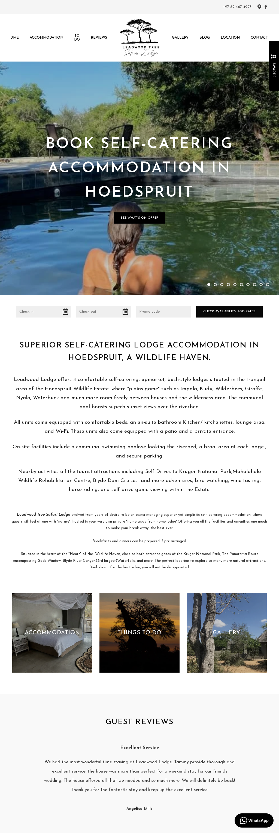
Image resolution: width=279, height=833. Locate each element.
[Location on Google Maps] (259, 6)
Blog (204, 37)
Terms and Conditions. (178, 824)
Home (13, 37)
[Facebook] (266, 7)
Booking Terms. (207, 824)
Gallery (180, 37)
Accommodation (46, 37)
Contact (259, 37)
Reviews (99, 37)
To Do (77, 37)
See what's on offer (139, 174)
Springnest (153, 824)
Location (230, 37)
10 (267, 197)
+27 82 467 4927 (237, 7)
